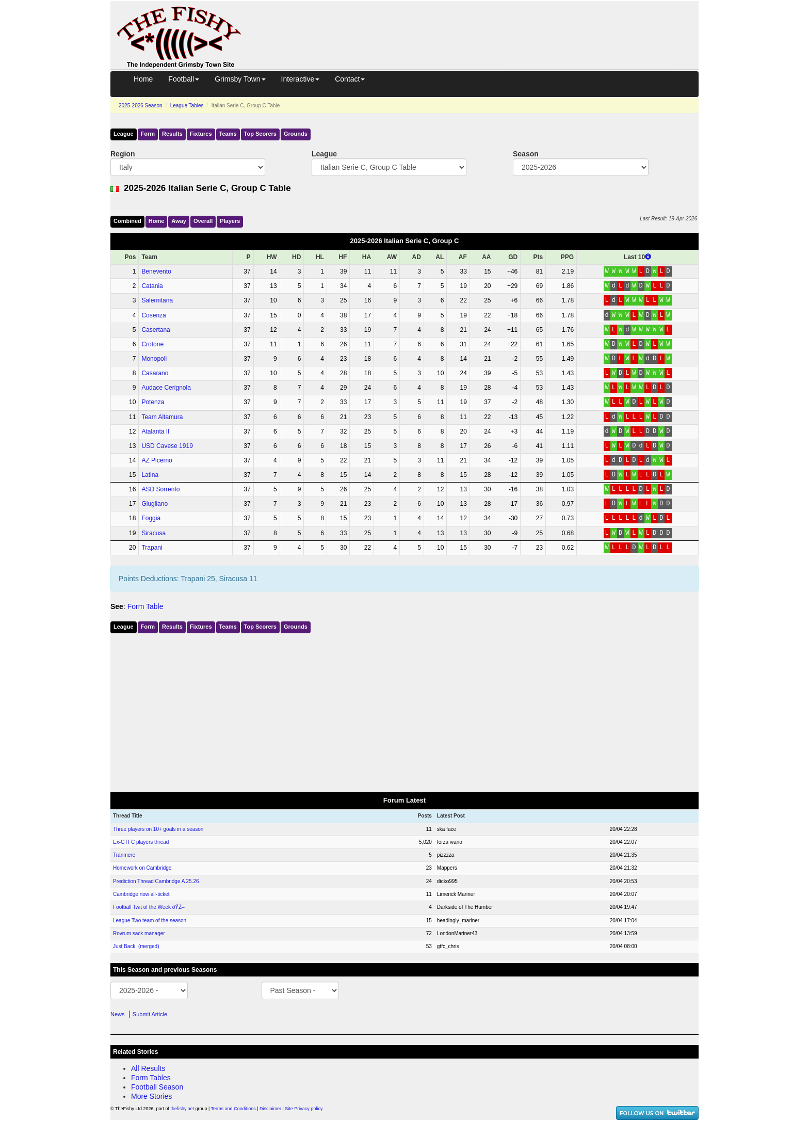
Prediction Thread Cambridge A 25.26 (156, 881)
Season (526, 154)
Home (143, 79)
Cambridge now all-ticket (141, 894)
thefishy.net (182, 1108)
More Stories (151, 1096)
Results (172, 134)
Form (148, 134)
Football (183, 79)
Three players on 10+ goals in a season (158, 829)
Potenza (152, 402)
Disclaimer (270, 1108)
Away (178, 221)
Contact (350, 79)
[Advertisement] (479, 25)
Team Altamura (162, 417)
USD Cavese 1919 (166, 446)
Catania (152, 286)
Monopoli (154, 358)
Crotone (152, 344)
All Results (148, 1068)
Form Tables (151, 1078)
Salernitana (157, 300)
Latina (149, 474)
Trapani (151, 547)
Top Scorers (260, 134)
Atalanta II (155, 431)
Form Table (145, 606)
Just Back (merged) (136, 946)
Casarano (154, 373)
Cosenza (153, 315)
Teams (228, 134)
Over (203, 221)
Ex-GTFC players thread (141, 842)
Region (122, 154)
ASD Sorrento (160, 489)
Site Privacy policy (303, 1108)
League (124, 134)
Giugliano (154, 503)
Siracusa (153, 533)
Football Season (157, 1087)
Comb (127, 221)
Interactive (300, 79)
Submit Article (150, 1014)
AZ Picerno (156, 460)
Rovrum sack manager (139, 933)
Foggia (150, 518)
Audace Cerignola (165, 387)
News (117, 1014)
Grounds (296, 134)
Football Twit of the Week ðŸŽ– (149, 907)
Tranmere (124, 855)
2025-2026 (141, 105)
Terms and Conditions (233, 1108)
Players (230, 221)
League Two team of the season (149, 920)
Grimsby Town (240, 79)
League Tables (187, 105)
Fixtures (201, 134)
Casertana (155, 329)
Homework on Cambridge (142, 868)
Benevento (156, 271)
